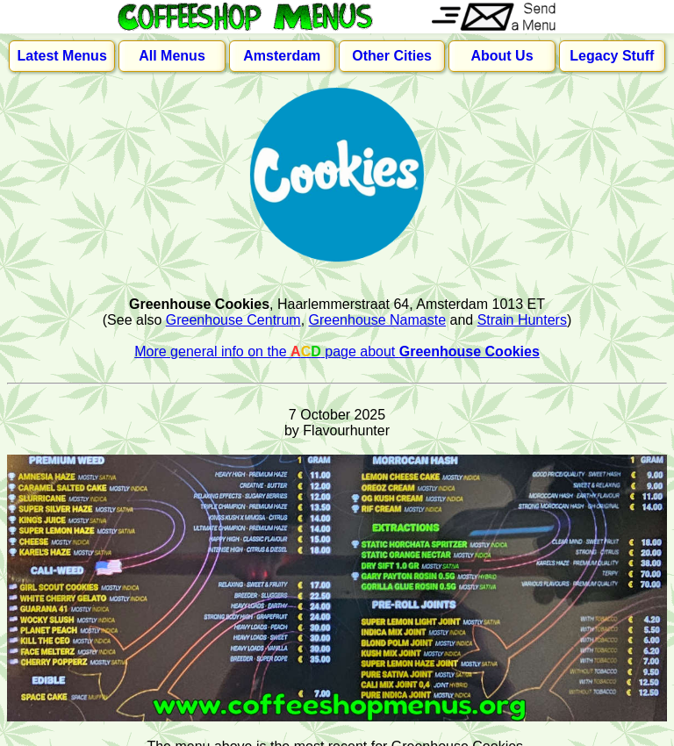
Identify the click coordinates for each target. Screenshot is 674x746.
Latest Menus (62, 55)
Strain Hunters (522, 319)
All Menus (172, 55)
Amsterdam (281, 55)
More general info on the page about (337, 351)
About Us (501, 55)
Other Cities (392, 55)
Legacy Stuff (612, 55)
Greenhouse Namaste (378, 319)
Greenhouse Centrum (233, 319)
